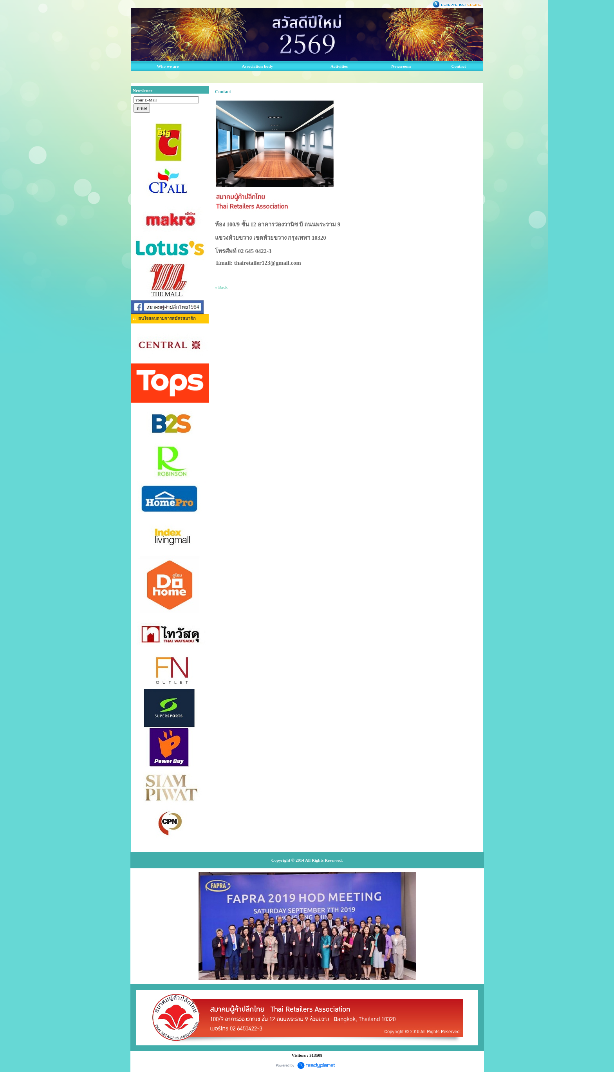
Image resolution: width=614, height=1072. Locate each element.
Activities (339, 66)
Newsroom (401, 66)
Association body (257, 66)
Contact (458, 66)
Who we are (168, 66)
